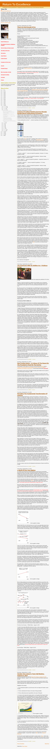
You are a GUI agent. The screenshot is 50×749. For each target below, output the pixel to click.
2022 (3, 94)
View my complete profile (6, 22)
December (4, 106)
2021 (3, 95)
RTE (25, 138)
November (5, 107)
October (4, 108)
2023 (3, 93)
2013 (3, 105)
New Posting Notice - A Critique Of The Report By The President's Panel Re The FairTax (33, 364)
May (4, 126)
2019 (3, 98)
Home (23, 743)
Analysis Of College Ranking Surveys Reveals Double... (8, 112)
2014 (3, 104)
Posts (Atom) (24, 746)
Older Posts (47, 743)
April (4, 127)
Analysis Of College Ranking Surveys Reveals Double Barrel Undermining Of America (32, 112)
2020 (3, 97)
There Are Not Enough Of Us (26, 27)
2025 (3, 91)
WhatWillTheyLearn (39, 139)
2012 (3, 131)
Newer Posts (19, 743)
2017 (3, 100)
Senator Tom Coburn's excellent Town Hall (38, 676)
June (4, 125)
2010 (3, 134)
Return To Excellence (16, 4)
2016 (3, 101)
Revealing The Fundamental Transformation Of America (7, 118)
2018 (3, 99)
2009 (3, 135)
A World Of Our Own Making (26, 470)
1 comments (33, 261)
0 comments (33, 389)
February (4, 129)
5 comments (33, 359)
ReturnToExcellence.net (6, 10)
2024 (3, 92)
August (4, 122)
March (4, 128)
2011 (3, 133)
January (4, 130)
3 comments (33, 107)
